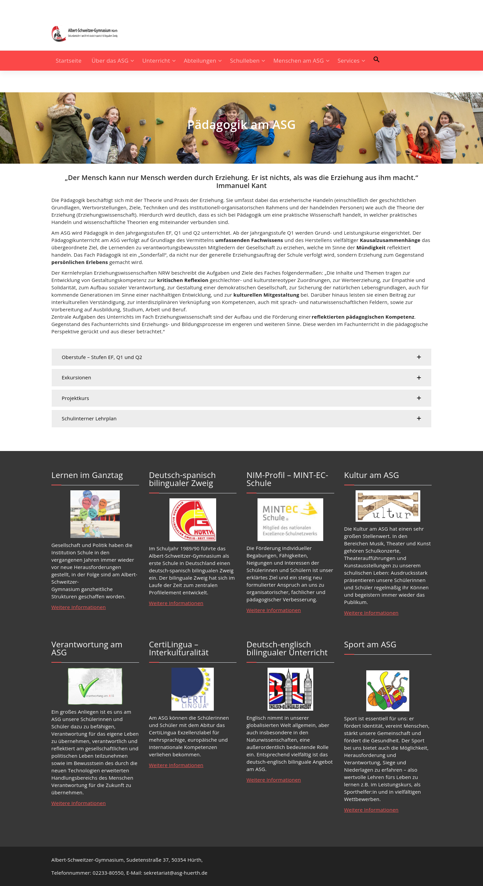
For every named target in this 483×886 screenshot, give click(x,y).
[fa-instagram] (53, 8)
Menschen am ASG (299, 60)
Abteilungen (200, 60)
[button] (377, 59)
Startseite (68, 60)
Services (349, 60)
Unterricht (156, 60)
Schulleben (245, 60)
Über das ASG (110, 60)
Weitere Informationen (78, 607)
